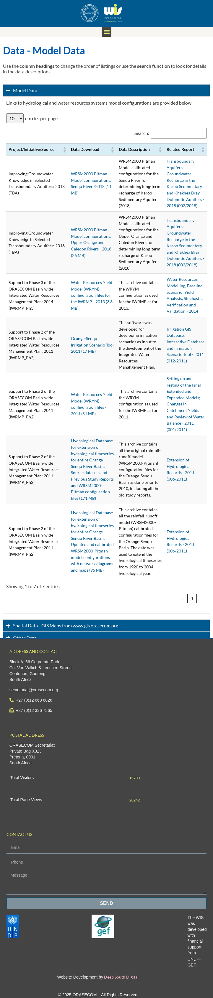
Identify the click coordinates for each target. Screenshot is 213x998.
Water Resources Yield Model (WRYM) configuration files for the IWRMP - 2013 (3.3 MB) (92, 295)
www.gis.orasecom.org (95, 625)
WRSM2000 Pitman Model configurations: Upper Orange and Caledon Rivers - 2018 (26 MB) (91, 242)
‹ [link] (182, 598)
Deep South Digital (121, 976)
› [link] (202, 598)
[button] (106, 32)
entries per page (41, 118)
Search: (141, 133)
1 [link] (192, 598)
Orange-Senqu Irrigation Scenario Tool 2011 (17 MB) (92, 345)
